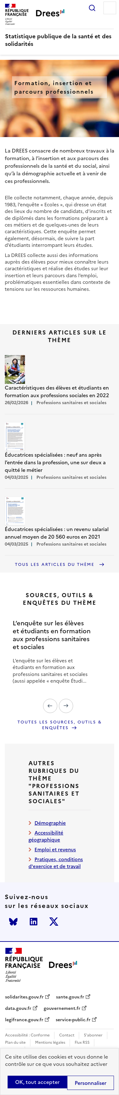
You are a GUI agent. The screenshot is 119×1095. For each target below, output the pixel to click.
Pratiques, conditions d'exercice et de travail (55, 863)
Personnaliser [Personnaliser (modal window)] (90, 1083)
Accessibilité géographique (45, 836)
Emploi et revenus (55, 849)
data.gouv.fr (18, 1008)
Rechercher (92, 8)
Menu (109, 8)
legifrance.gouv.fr (24, 1020)
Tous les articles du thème (55, 564)
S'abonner (93, 1035)
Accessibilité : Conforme (27, 1035)
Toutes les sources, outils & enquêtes (59, 725)
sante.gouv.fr (70, 997)
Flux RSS (82, 1042)
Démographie (50, 823)
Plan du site (15, 1042)
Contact (66, 1035)
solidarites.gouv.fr (24, 997)
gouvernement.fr (62, 1008)
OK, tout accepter (37, 1082)
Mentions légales (50, 1042)
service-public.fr (73, 1020)
